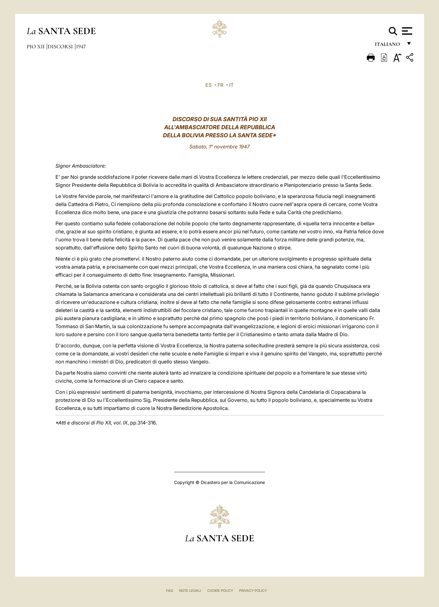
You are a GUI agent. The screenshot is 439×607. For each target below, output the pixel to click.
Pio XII (36, 46)
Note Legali (190, 590)
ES (208, 85)
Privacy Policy (253, 590)
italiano (388, 46)
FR (220, 85)
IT (231, 85)
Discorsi (61, 46)
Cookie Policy (220, 590)
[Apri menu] (406, 31)
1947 (81, 46)
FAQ (169, 590)
